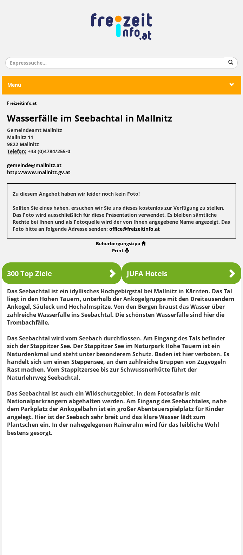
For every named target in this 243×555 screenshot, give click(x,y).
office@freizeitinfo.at (134, 229)
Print (120, 250)
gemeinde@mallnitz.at (34, 166)
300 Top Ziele (61, 273)
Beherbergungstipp (121, 243)
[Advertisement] (121, 493)
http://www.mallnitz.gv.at (38, 173)
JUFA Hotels (181, 273)
